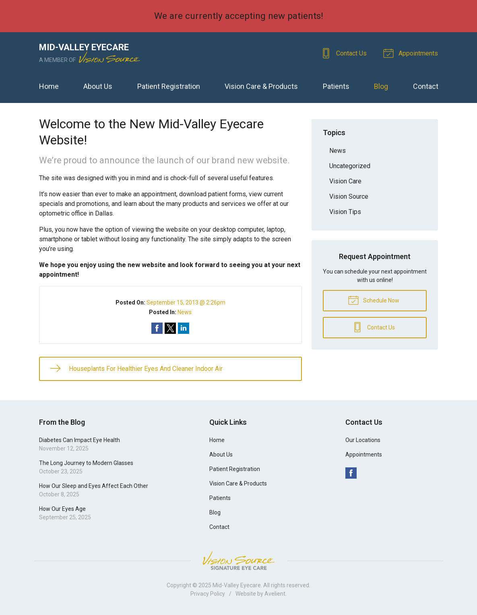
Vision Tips (345, 212)
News (185, 312)
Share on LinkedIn (183, 328)
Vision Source (348, 196)
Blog (381, 86)
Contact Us (345, 52)
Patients (336, 86)
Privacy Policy (207, 593)
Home (49, 86)
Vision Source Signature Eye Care (238, 560)
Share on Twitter (170, 328)
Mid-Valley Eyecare (237, 585)
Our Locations (362, 440)
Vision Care (345, 181)
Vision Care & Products (261, 86)
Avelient (274, 593)
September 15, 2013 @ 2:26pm (186, 302)
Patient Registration (168, 86)
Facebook (351, 473)
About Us (97, 86)
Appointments (412, 52)
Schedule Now (373, 299)
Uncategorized (349, 166)
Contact (425, 86)
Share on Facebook (157, 328)
